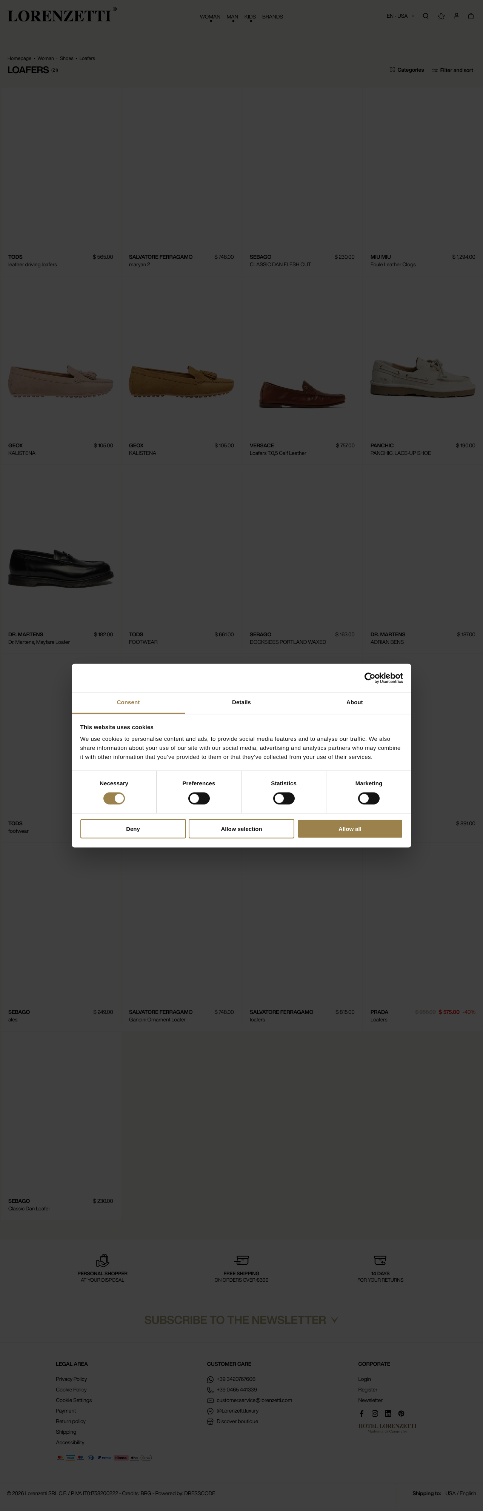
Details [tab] (241, 702)
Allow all (349, 829)
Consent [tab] (128, 702)
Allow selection (241, 829)
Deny (133, 829)
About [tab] (354, 702)
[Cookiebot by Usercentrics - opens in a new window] (370, 677)
